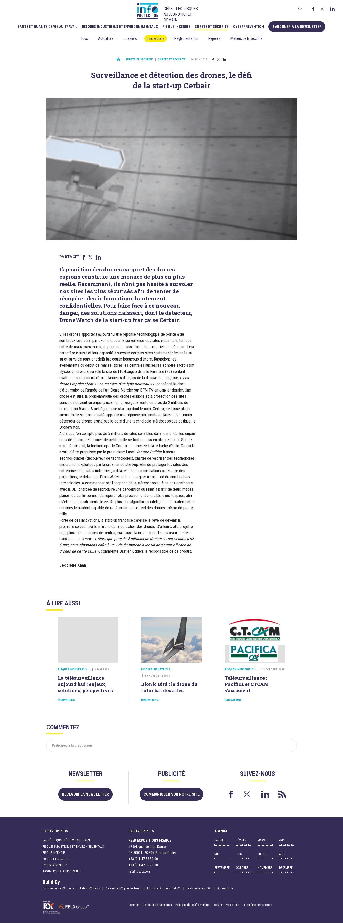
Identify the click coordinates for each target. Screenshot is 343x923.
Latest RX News (90, 888)
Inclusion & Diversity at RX (164, 888)
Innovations (155, 38)
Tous (84, 38)
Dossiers (130, 38)
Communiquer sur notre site (171, 794)
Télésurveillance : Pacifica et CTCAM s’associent (247, 684)
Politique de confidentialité (192, 905)
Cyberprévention (249, 26)
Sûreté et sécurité (213, 26)
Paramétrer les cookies (257, 905)
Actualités (106, 38)
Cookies (218, 905)
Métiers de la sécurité (246, 38)
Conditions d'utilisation (157, 905)
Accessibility (225, 888)
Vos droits (232, 905)
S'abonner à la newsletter (297, 27)
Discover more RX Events (58, 888)
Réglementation (186, 38)
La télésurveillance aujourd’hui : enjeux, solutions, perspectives (85, 684)
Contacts (134, 905)
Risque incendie (177, 26)
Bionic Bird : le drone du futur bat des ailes (169, 687)
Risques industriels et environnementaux (121, 26)
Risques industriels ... (74, 669)
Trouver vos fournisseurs (62, 871)
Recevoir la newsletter (85, 794)
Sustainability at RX (199, 888)
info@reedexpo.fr (139, 871)
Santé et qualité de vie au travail (48, 26)
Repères (214, 38)
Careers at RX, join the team (123, 888)
